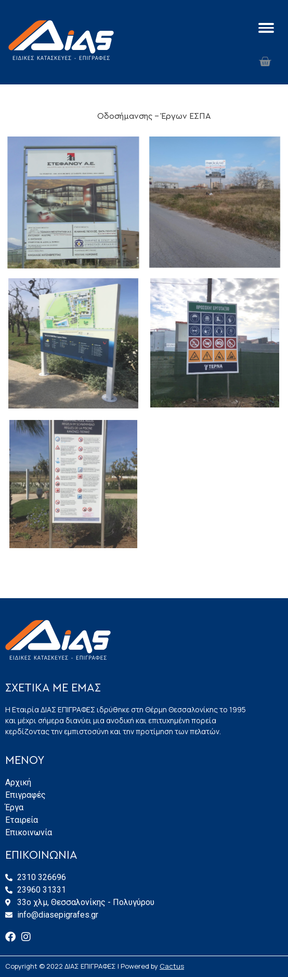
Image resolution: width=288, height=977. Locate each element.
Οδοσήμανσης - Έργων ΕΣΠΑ (154, 116)
